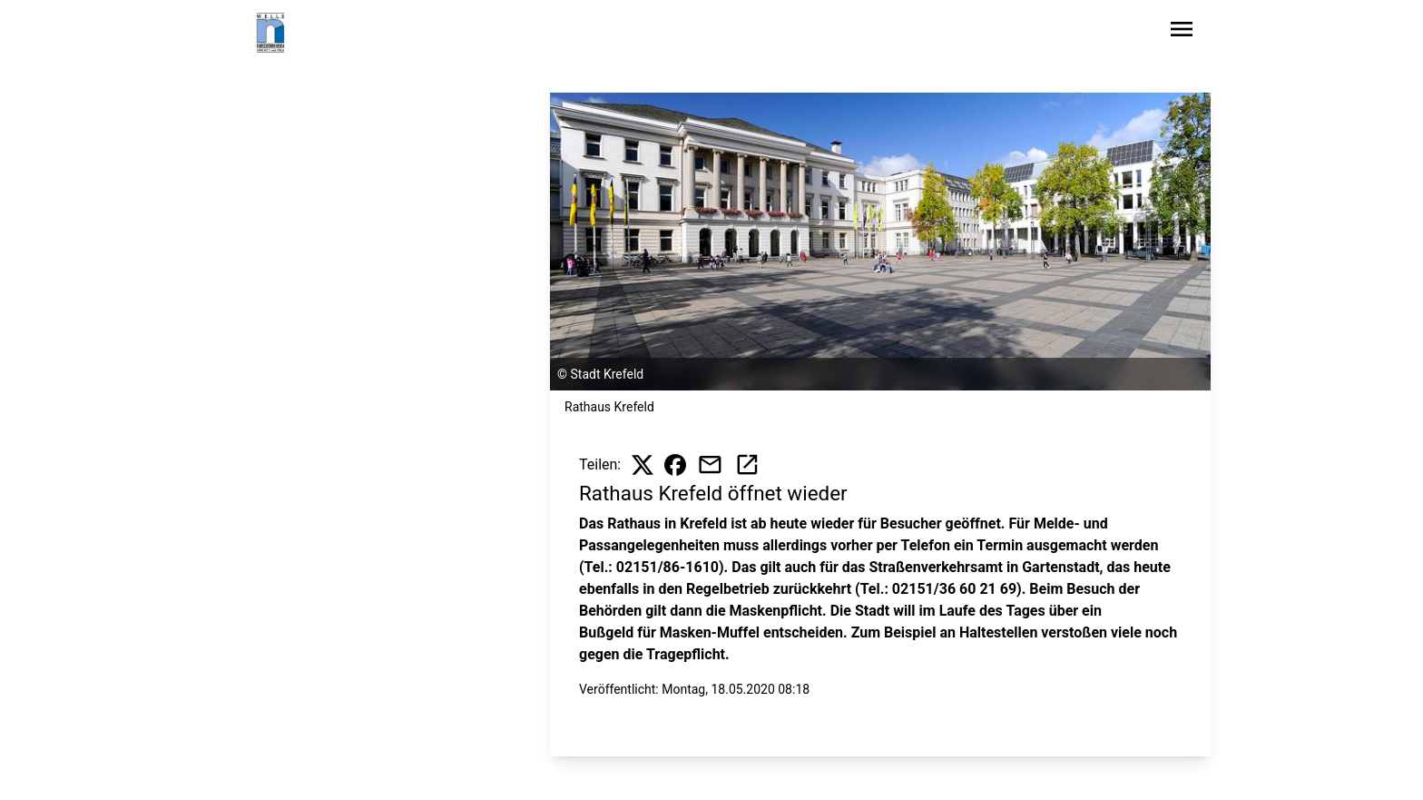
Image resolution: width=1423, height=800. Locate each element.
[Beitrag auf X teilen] (642, 465)
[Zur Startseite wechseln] (270, 32)
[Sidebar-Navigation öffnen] (1181, 32)
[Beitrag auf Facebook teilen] (675, 465)
